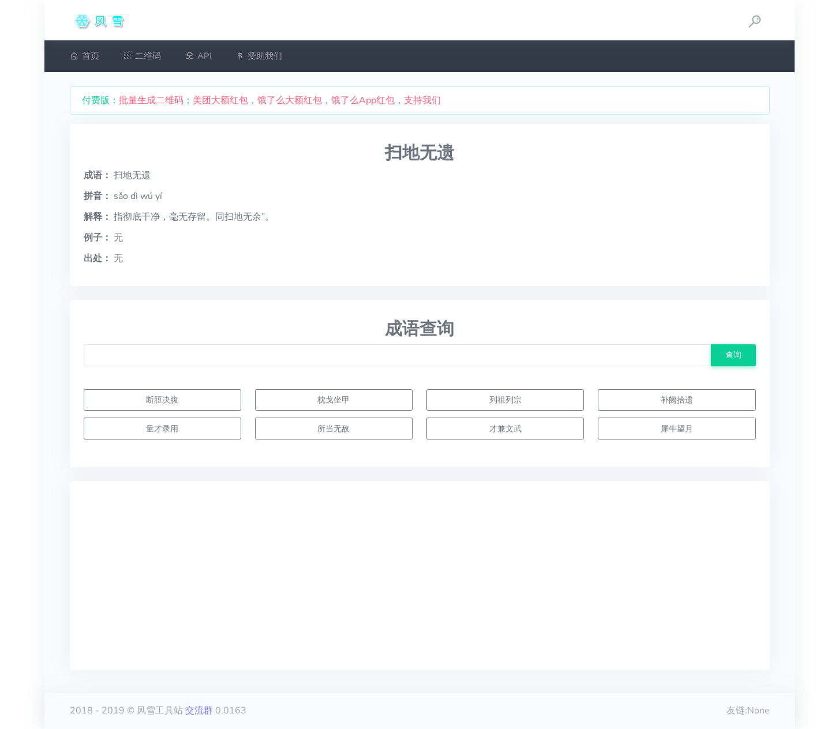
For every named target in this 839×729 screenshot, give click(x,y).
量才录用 (162, 428)
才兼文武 (505, 428)
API (198, 56)
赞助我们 (258, 56)
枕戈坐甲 (333, 399)
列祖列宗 (505, 399)
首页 (84, 56)
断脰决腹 (162, 399)
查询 (733, 354)
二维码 (142, 56)
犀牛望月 (677, 428)
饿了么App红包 (363, 100)
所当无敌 (333, 428)
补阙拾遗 (677, 399)
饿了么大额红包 (289, 100)
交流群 (199, 710)
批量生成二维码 (151, 100)
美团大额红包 (220, 100)
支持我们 (422, 100)
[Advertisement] (420, 575)
